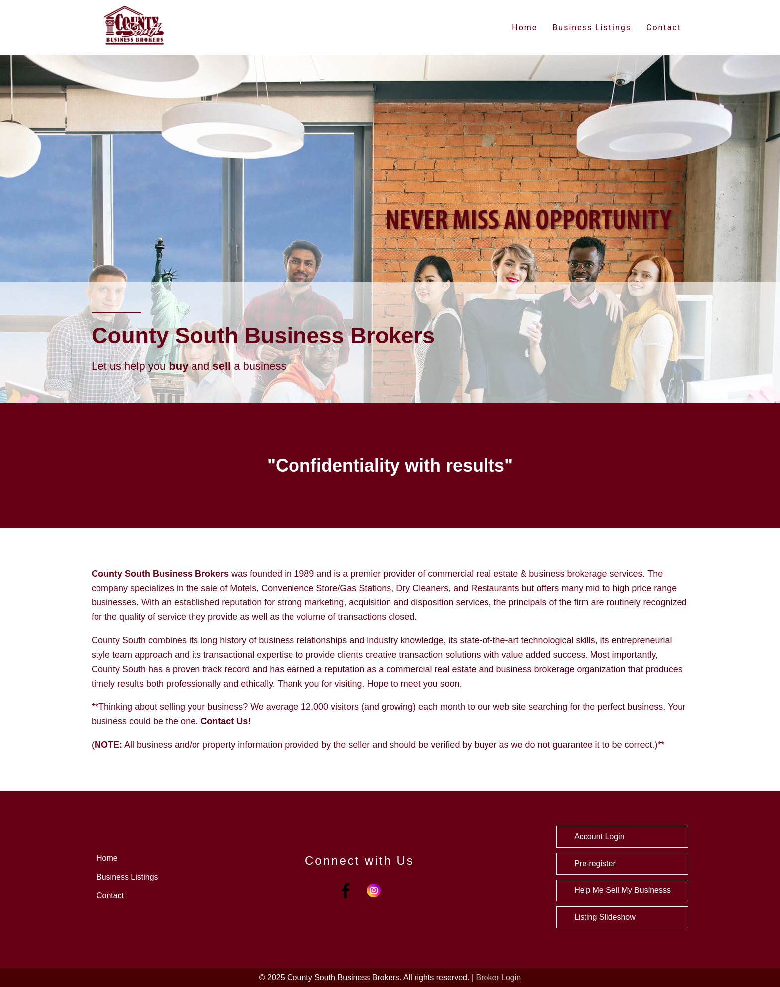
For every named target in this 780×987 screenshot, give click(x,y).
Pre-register (595, 863)
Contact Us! (225, 721)
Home (524, 27)
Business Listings (591, 27)
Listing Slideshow (605, 917)
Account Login (599, 836)
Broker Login (498, 977)
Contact (663, 27)
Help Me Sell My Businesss (622, 890)
